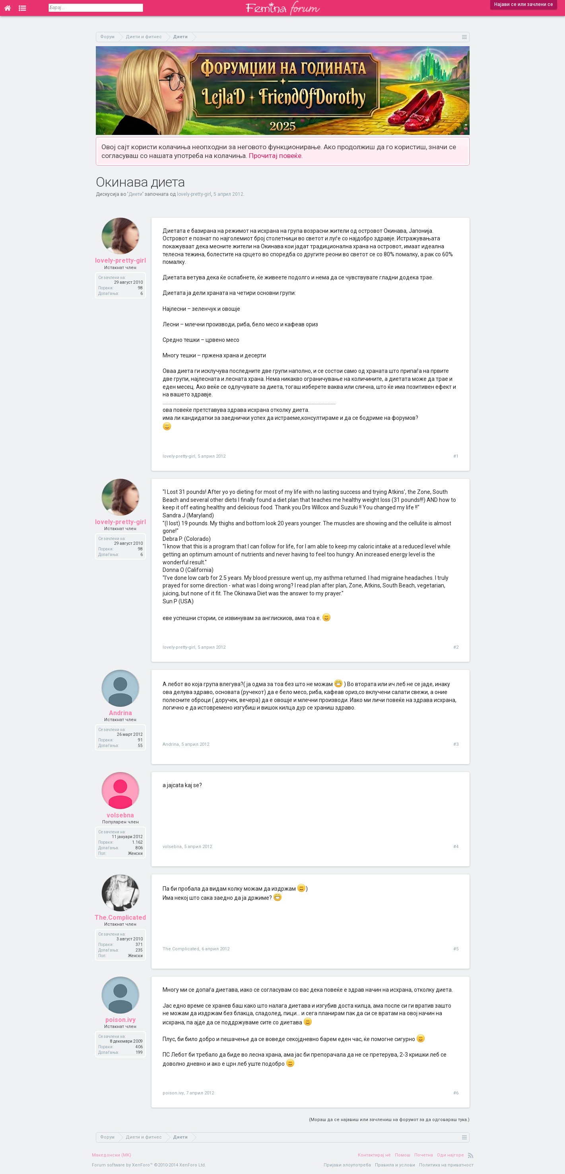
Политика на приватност (446, 1165)
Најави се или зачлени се (523, 4)
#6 (455, 1093)
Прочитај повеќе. (276, 156)
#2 (455, 647)
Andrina (120, 714)
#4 (455, 846)
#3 (455, 744)
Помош (402, 1155)
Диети (135, 194)
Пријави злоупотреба (347, 1165)
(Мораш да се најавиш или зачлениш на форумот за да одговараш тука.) (389, 1119)
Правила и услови (395, 1165)
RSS (471, 1155)
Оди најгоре (450, 1155)
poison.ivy (120, 1021)
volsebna (120, 816)
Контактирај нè (374, 1155)
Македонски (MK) (111, 1155)
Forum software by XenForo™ (149, 1165)
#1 (455, 456)
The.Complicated (120, 918)
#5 (455, 949)
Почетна (423, 1155)
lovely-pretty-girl (194, 194)
